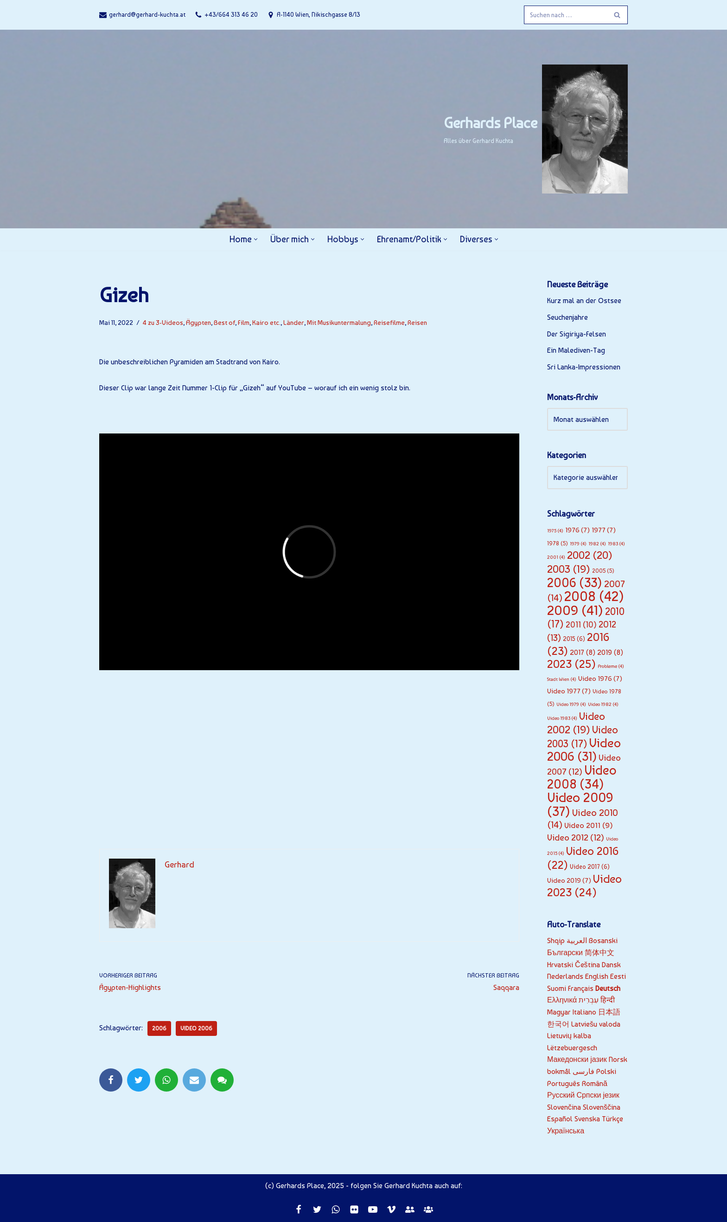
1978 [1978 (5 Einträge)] (557, 543)
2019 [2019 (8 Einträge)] (610, 652)
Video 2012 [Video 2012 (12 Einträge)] (575, 837)
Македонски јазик (577, 1059)
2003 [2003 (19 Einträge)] (568, 569)
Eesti (618, 976)
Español (560, 1118)
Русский (560, 1095)
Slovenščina (601, 1107)
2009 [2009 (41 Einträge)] (575, 610)
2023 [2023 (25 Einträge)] (571, 664)
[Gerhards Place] (536, 129)
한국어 (558, 1024)
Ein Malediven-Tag (576, 350)
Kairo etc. (266, 322)
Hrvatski (560, 964)
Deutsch (607, 988)
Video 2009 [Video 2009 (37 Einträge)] (580, 804)
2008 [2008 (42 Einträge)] (594, 596)
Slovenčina (564, 1107)
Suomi (556, 988)
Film (243, 322)
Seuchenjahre (567, 317)
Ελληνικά (562, 1000)
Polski (606, 1071)
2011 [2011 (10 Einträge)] (581, 624)
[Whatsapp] (336, 1209)
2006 (159, 1028)
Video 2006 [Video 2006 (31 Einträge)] (584, 750)
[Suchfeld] (565, 15)
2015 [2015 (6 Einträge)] (574, 638)
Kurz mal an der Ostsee (584, 300)
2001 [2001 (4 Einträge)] (556, 557)
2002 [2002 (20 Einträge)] (589, 555)
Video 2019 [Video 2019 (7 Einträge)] (569, 880)
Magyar (559, 1012)
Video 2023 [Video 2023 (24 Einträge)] (584, 885)
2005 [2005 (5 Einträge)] (603, 570)
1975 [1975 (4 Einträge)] (555, 531)
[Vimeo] (391, 1209)
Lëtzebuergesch (572, 1047)
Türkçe (612, 1118)
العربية (577, 940)
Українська (565, 1130)
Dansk (611, 964)
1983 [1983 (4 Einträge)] (616, 544)
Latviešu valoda (595, 1024)
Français (580, 988)
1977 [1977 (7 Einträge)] (604, 530)
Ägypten (198, 322)
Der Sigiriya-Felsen (576, 334)
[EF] (410, 1209)
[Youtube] (373, 1209)
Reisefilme (389, 322)
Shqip (556, 940)
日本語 (609, 1012)
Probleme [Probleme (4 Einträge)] (611, 666)
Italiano (584, 1012)
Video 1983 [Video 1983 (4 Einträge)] (562, 718)
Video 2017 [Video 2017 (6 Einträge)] (590, 866)
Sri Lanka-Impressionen (583, 366)
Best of (224, 322)
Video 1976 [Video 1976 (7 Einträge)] (600, 678)
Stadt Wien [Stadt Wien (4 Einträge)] (561, 679)
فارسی (583, 1071)
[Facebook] (299, 1209)
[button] (255, 239)
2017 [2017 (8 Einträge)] (582, 652)
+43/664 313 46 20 (231, 14)
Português (563, 1083)
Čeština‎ (587, 964)
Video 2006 (196, 1028)
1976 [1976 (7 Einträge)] (577, 530)
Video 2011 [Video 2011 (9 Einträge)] (588, 825)
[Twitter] (317, 1209)
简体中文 (599, 952)
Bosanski (603, 940)
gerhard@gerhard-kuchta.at (147, 14)
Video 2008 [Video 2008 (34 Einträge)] (582, 777)
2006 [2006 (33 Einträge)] (574, 582)
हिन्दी (607, 1000)
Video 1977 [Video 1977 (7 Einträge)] (569, 691)
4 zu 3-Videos (163, 322)
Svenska (587, 1118)
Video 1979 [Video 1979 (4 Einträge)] (571, 704)
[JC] (428, 1209)
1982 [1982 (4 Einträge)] (597, 544)
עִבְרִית (589, 1000)
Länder (293, 322)
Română (594, 1083)
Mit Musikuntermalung (339, 322)
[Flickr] (354, 1209)
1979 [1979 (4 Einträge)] (578, 544)
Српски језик (597, 1095)
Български (565, 952)
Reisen (417, 322)
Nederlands (565, 976)
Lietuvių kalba (569, 1035)
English (596, 976)
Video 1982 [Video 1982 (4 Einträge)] (603, 704)
